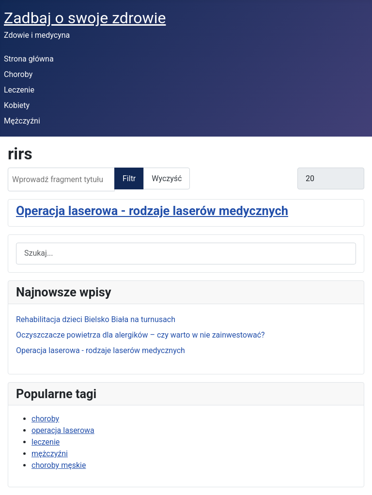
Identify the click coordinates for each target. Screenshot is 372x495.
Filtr (129, 178)
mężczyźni (49, 453)
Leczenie (19, 89)
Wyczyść (167, 178)
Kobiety (17, 105)
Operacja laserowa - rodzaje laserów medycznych (152, 210)
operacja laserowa (62, 430)
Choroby (18, 74)
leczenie (45, 442)
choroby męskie (58, 465)
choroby (45, 418)
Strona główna (29, 58)
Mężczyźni (22, 120)
